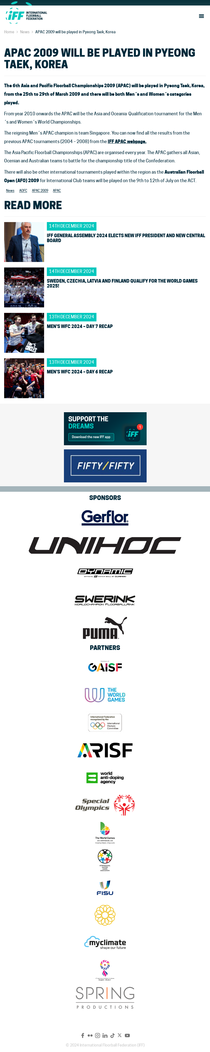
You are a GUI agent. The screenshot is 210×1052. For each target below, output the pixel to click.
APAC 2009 (40, 191)
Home (9, 32)
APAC (57, 191)
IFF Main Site (26, 16)
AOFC (23, 191)
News (24, 32)
